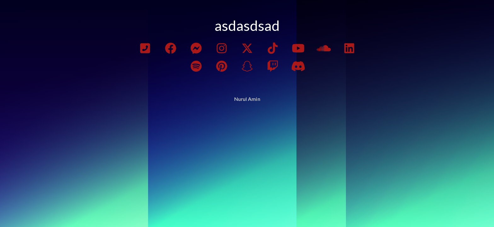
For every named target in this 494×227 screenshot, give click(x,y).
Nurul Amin (247, 99)
